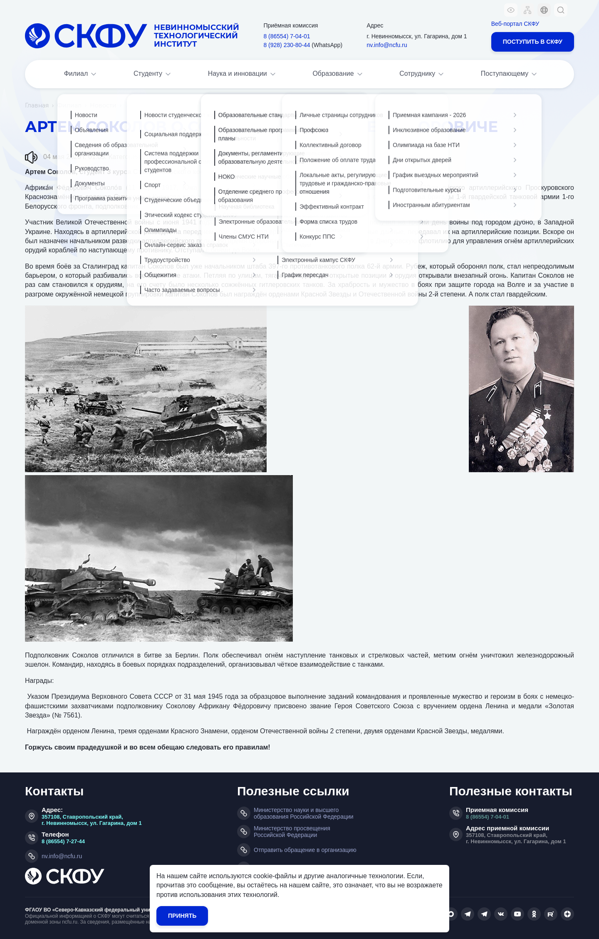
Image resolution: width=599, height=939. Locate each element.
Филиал (81, 74)
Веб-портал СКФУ (515, 23)
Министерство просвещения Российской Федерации (292, 831)
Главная (37, 105)
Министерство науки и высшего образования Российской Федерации (304, 813)
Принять (182, 915)
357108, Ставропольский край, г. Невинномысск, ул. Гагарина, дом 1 (92, 820)
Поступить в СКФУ (532, 41)
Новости (103, 105)
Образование (338, 74)
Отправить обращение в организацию (305, 850)
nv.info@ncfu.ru (386, 45)
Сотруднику (422, 74)
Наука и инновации (242, 74)
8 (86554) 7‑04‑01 (286, 36)
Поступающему (510, 74)
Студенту (153, 74)
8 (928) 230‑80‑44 (286, 45)
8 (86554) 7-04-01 (487, 817)
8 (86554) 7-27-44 (63, 841)
